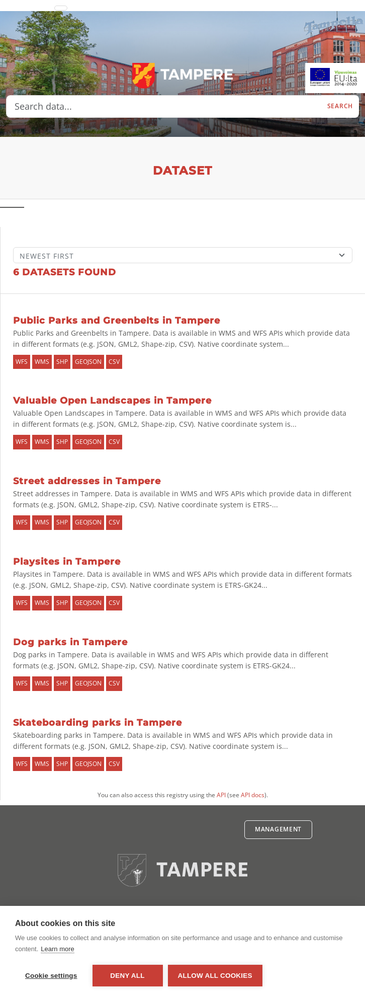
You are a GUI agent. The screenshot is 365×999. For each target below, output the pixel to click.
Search (340, 106)
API (221, 795)
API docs (252, 795)
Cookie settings (51, 975)
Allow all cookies (215, 975)
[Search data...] (164, 106)
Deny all (127, 975)
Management (278, 829)
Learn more (57, 949)
